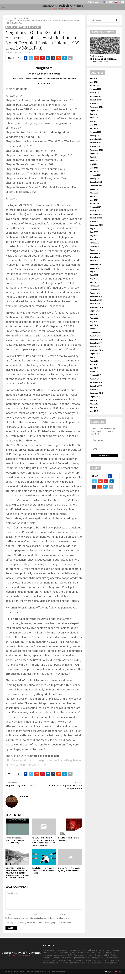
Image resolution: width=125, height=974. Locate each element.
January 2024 (95, 179)
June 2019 (94, 361)
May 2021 (93, 279)
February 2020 (95, 332)
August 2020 (94, 311)
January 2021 (95, 293)
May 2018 (93, 407)
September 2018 (96, 393)
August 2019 (94, 354)
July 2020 (93, 314)
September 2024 (96, 150)
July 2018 (93, 400)
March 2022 (94, 243)
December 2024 (96, 139)
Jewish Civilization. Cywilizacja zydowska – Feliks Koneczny (15, 840)
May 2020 (93, 322)
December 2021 (96, 254)
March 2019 (94, 372)
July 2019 (93, 357)
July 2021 (93, 272)
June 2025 (94, 118)
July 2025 (93, 114)
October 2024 (95, 146)
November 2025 (96, 100)
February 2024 (95, 175)
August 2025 (94, 111)
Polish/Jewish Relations (23, 27)
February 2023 (95, 207)
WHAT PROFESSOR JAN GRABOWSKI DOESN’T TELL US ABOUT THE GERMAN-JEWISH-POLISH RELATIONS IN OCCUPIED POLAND (17, 873)
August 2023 (94, 189)
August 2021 (94, 268)
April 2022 (94, 239)
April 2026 (94, 82)
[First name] (104, 440)
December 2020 (96, 297)
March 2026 (94, 86)
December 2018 (96, 382)
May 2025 (93, 121)
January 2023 (95, 211)
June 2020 (94, 318)
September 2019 (96, 350)
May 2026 (93, 78)
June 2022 (94, 232)
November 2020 (96, 300)
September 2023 (96, 186)
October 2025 (95, 103)
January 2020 (95, 336)
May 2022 (93, 236)
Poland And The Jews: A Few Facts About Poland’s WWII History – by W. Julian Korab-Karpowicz (43, 841)
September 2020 (96, 307)
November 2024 (96, 143)
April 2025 (94, 125)
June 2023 (94, 193)
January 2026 (95, 93)
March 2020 (94, 329)
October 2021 (95, 261)
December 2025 (96, 96)
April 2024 (94, 168)
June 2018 (94, 404)
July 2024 (93, 157)
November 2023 (96, 182)
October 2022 (95, 221)
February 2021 (95, 289)
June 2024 (94, 161)
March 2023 (94, 204)
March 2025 (94, 128)
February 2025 (95, 132)
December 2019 (96, 340)
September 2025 (96, 107)
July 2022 (93, 229)
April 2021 (94, 282)
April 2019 (94, 368)
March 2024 (94, 171)
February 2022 (95, 247)
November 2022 (96, 218)
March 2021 (94, 286)
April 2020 (94, 325)
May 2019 (93, 365)
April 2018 (94, 411)
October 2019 (95, 347)
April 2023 (94, 200)
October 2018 (95, 390)
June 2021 (94, 275)
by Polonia (94, 62)
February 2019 (95, 375)
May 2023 (93, 196)
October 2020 (95, 304)
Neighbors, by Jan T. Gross (19, 785)
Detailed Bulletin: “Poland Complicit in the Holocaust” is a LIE (43, 870)
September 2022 (96, 225)
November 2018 (96, 386)
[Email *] (104, 449)
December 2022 (96, 214)
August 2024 (94, 154)
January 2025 (95, 136)
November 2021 (96, 257)
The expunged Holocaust (104, 58)
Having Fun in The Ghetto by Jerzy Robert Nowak (69, 869)
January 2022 (95, 250)
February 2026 (95, 89)
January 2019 (95, 379)
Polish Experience (96, 56)
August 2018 (94, 397)
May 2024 (93, 164)
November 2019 (96, 343)
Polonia (9, 52)
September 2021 (96, 264)
